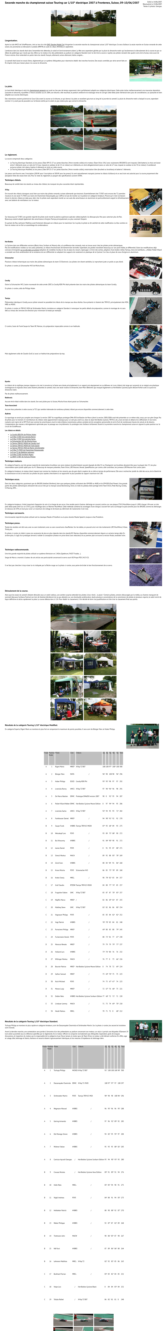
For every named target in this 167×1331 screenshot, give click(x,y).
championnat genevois (38, 90)
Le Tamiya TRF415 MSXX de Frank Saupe (24, 446)
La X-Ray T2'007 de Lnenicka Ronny (22, 437)
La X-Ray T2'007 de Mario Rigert (21, 454)
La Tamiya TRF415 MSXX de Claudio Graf (25, 443)
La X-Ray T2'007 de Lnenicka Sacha (22, 439)
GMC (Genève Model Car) (56, 44)
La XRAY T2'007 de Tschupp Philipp (22, 457)
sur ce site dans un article (29, 250)
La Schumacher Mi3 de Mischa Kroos (23, 441)
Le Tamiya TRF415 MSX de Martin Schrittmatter (27, 448)
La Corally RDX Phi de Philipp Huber (23, 434)
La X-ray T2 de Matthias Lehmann (22, 452)
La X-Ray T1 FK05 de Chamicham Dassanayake (27, 450)
